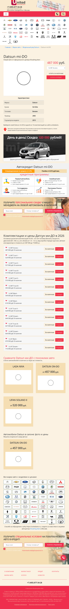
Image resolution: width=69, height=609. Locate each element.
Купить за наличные (56, 73)
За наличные (49, 249)
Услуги (23, 575)
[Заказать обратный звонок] (57, 14)
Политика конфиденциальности (37, 604)
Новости (41, 575)
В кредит (59, 249)
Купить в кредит (56, 77)
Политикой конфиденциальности (32, 216)
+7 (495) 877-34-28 (14, 7)
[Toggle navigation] (6, 14)
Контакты (55, 571)
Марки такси (26, 571)
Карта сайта (51, 604)
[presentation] (17, 225)
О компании (9, 571)
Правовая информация (20, 604)
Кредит (40, 571)
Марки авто (8, 575)
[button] (6, 248)
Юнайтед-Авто (35, 529)
